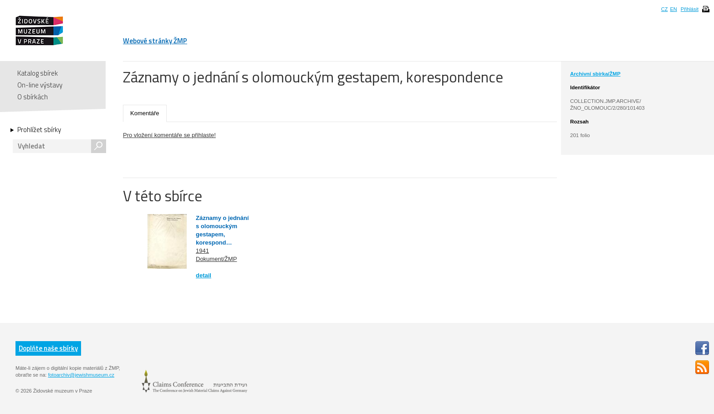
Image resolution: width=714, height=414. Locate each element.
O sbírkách (32, 97)
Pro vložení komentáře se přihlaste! (169, 135)
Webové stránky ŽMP (155, 41)
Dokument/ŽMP (216, 259)
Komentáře (144, 113)
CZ (664, 9)
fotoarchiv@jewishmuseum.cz (81, 375)
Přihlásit (690, 9)
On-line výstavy (39, 85)
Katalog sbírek (37, 73)
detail (203, 275)
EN (673, 9)
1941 (202, 250)
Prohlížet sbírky (39, 130)
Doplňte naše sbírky (48, 348)
